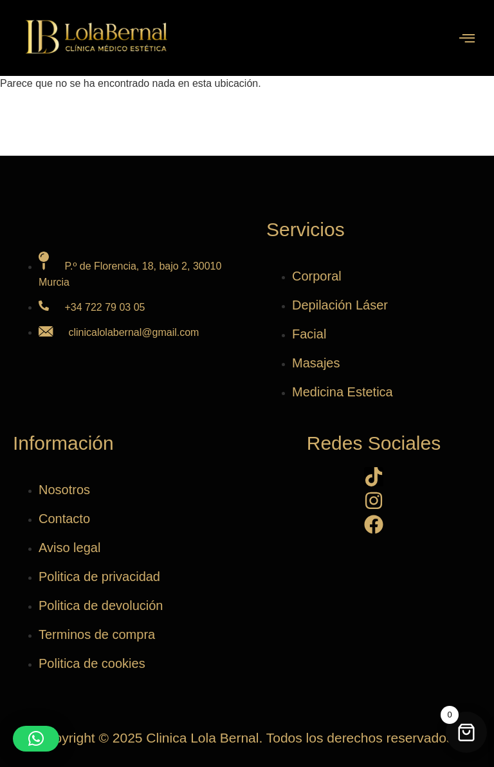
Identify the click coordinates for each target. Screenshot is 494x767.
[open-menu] (467, 39)
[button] (36, 739)
